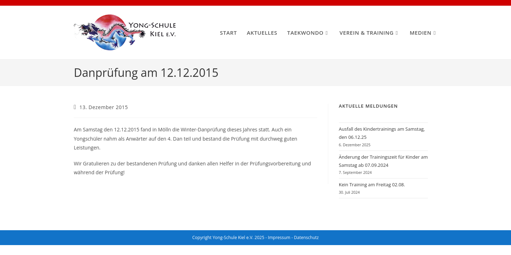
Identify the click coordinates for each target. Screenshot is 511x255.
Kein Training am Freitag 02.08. (372, 184)
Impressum (279, 237)
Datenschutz (306, 237)
